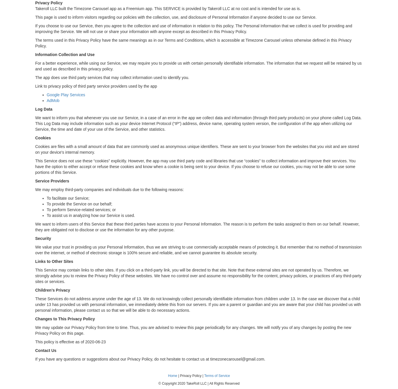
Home (172, 376)
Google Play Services (66, 95)
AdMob (53, 100)
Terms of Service (217, 376)
